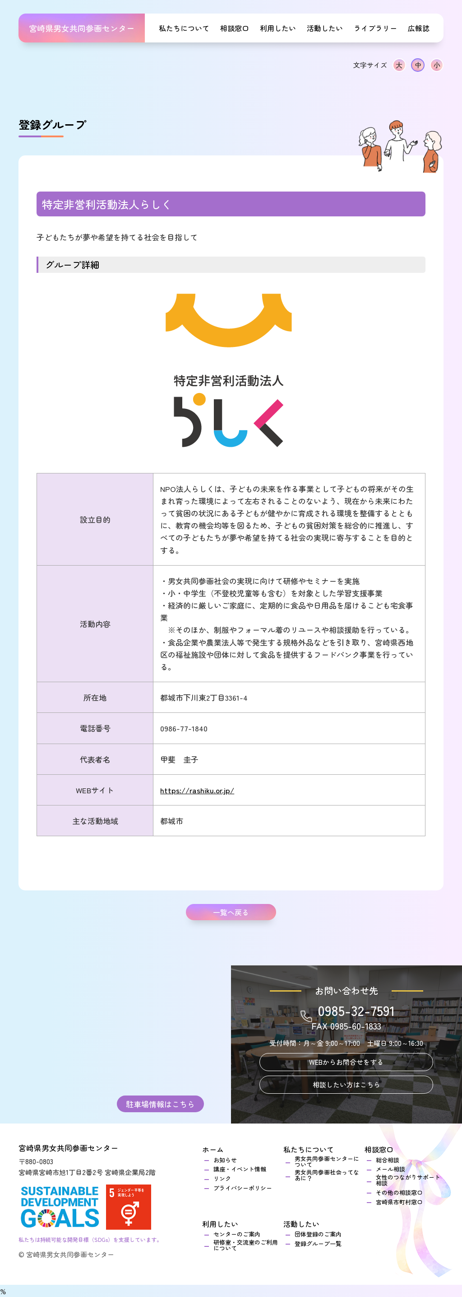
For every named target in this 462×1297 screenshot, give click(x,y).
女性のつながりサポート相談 (408, 1180)
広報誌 (419, 28)
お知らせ (225, 1160)
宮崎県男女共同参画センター (81, 28)
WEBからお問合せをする (346, 1062)
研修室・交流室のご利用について (245, 1245)
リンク (222, 1178)
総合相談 (390, 1160)
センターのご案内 (236, 1234)
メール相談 (390, 1169)
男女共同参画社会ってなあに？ (327, 1175)
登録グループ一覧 (318, 1243)
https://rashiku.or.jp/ (197, 790)
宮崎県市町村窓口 (399, 1202)
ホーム (213, 1149)
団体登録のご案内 (318, 1234)
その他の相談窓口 (399, 1192)
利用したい (278, 28)
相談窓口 (234, 28)
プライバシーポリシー (242, 1188)
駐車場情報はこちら (160, 1104)
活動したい (325, 28)
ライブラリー (375, 28)
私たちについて (184, 28)
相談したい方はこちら (346, 1084)
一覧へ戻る (231, 912)
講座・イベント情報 (239, 1169)
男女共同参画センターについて (327, 1161)
